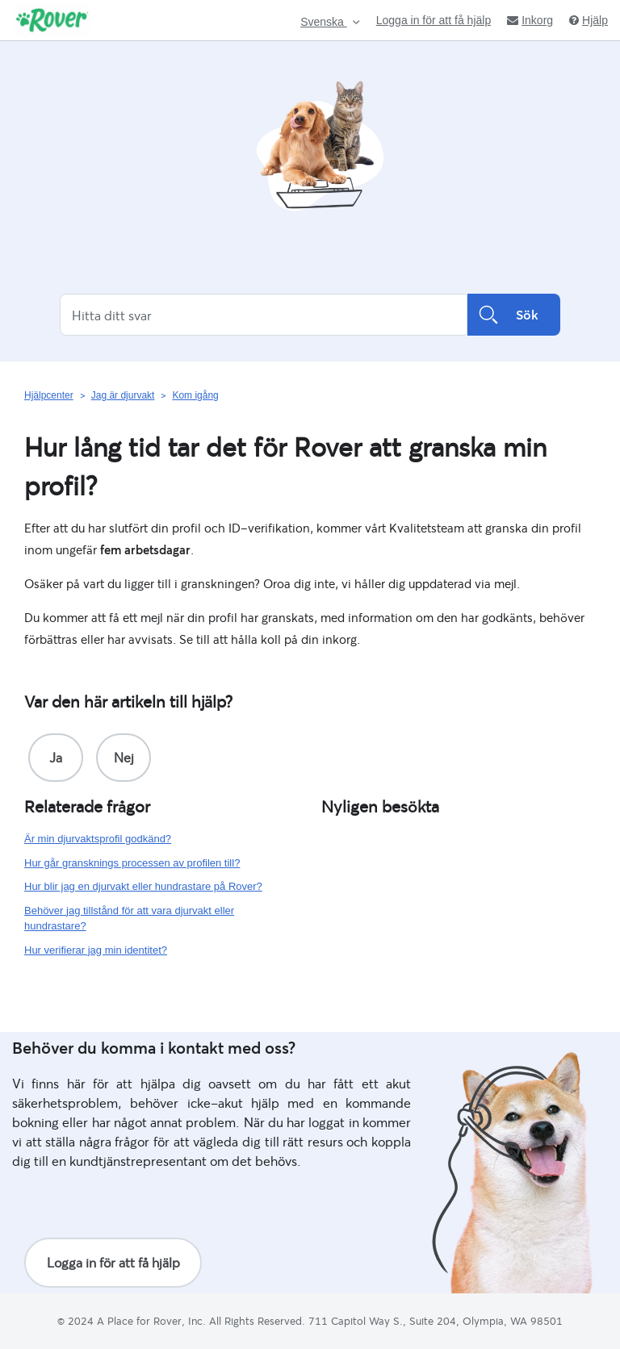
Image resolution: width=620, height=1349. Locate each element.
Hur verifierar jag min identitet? (95, 950)
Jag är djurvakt (123, 395)
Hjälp (588, 20)
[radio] (55, 757)
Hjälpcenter (48, 395)
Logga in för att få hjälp (433, 20)
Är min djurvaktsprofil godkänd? (97, 839)
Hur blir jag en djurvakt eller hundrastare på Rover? (143, 886)
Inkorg (530, 20)
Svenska (323, 22)
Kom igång (195, 395)
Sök (513, 315)
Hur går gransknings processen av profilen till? (132, 863)
